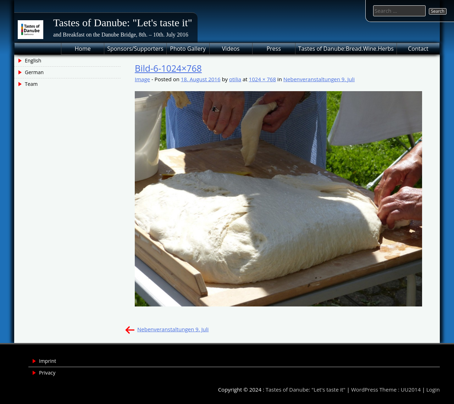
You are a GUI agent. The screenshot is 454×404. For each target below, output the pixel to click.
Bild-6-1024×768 (168, 68)
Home (83, 48)
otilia (235, 79)
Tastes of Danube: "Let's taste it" (122, 22)
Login (433, 389)
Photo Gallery (188, 48)
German (34, 72)
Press (273, 48)
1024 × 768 (262, 79)
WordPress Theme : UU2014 (386, 389)
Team (31, 84)
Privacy (47, 372)
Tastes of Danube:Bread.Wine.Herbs (346, 48)
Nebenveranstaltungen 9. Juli (319, 79)
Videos (231, 48)
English (33, 60)
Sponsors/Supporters (135, 48)
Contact (418, 48)
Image (142, 79)
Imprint (47, 361)
